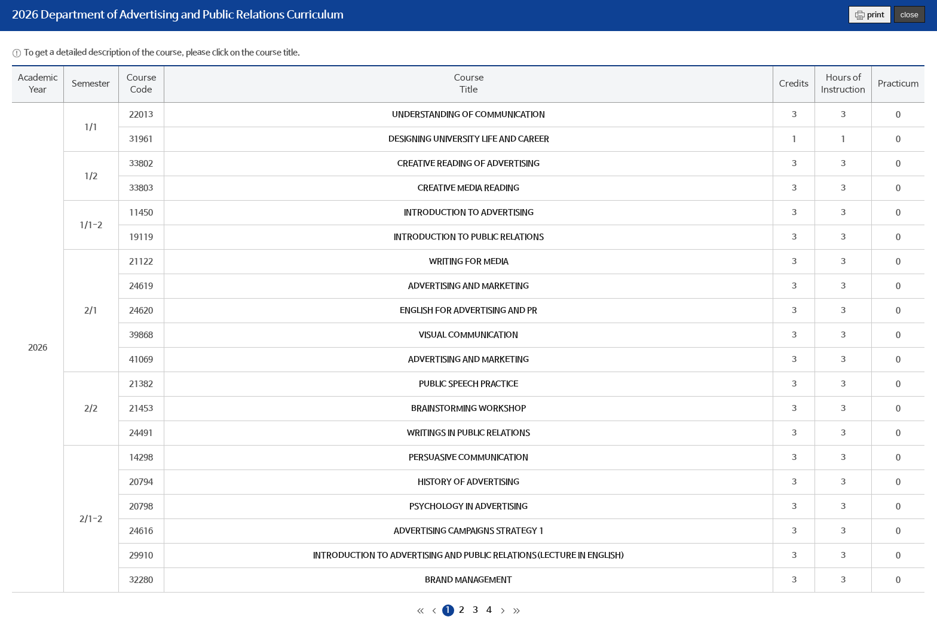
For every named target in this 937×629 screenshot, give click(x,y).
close (909, 14)
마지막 (517, 610)
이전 (434, 610)
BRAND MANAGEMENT (468, 580)
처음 (421, 610)
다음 (503, 610)
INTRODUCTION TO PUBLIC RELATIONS (469, 237)
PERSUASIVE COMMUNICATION (468, 457)
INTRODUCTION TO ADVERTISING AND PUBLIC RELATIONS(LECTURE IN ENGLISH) (468, 555)
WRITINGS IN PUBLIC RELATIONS (468, 433)
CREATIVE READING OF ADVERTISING (468, 163)
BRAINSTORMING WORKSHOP (468, 408)
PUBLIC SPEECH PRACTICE (468, 384)
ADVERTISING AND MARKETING (468, 286)
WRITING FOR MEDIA (469, 261)
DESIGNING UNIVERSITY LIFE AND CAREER (468, 139)
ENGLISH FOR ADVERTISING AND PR (468, 310)
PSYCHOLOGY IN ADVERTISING (468, 506)
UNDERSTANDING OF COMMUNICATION (468, 114)
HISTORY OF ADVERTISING (468, 482)
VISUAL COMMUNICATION (468, 335)
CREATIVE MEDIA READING (468, 188)
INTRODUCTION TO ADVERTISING (469, 212)
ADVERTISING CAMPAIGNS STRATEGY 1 (469, 531)
